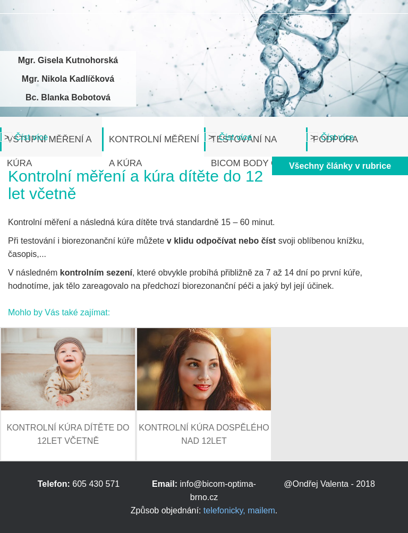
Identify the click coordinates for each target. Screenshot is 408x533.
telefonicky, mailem (239, 510)
